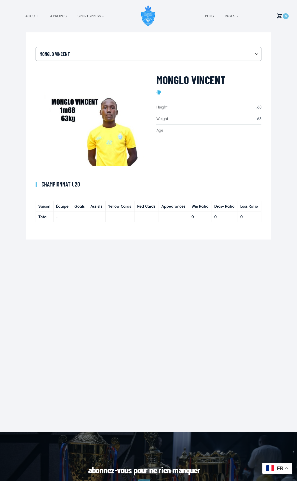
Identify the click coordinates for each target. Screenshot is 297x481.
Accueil (32, 16)
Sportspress (89, 16)
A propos (58, 16)
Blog (209, 16)
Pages (230, 16)
